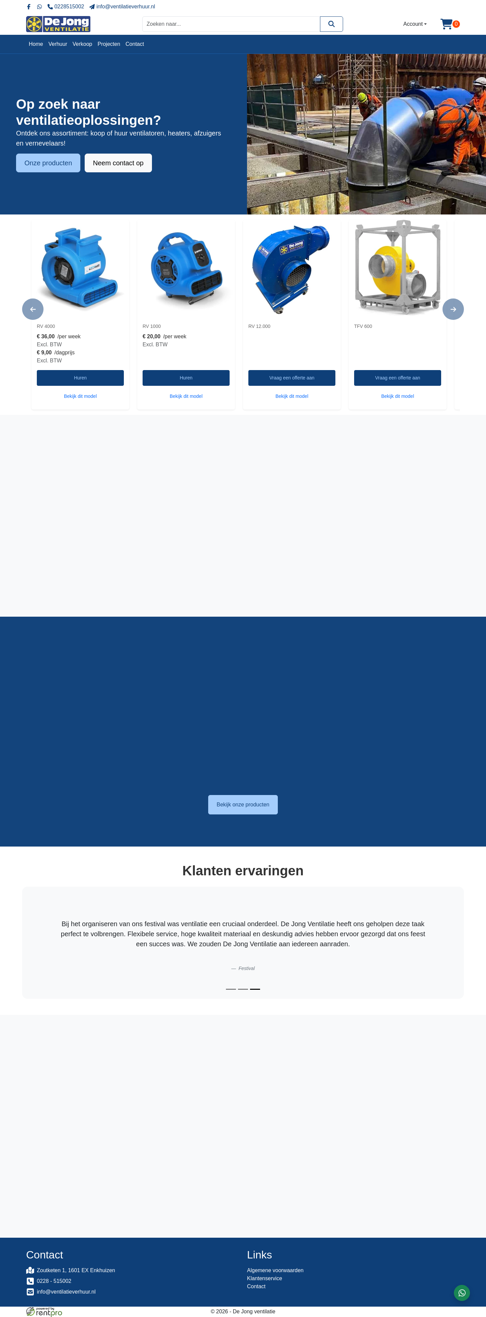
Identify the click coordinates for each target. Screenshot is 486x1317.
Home (36, 44)
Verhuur (58, 44)
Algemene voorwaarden (275, 1270)
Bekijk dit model (80, 396)
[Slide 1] (231, 989)
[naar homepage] (58, 24)
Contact (135, 44)
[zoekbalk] (231, 23)
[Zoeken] (331, 23)
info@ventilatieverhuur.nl (66, 1292)
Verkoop (82, 44)
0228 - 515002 (54, 1281)
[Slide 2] (243, 989)
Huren (80, 377)
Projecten (108, 44)
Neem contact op (118, 164)
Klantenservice (264, 1278)
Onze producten (48, 164)
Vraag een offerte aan (292, 377)
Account (413, 24)
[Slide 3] (255, 989)
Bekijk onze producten (243, 804)
